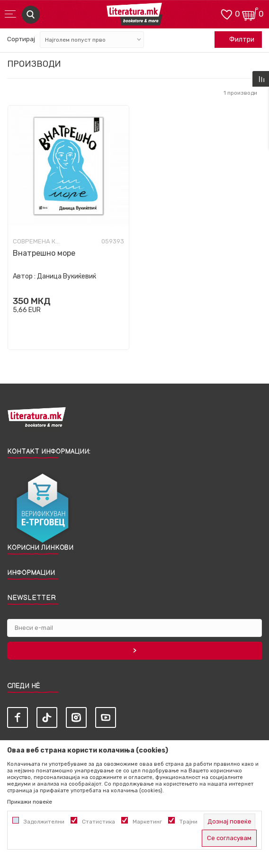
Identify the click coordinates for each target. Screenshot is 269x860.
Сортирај (21, 39)
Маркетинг (147, 821)
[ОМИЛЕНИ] (226, 13)
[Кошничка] (250, 13)
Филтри (236, 40)
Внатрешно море (44, 253)
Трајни (188, 821)
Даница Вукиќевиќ (66, 276)
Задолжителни (44, 821)
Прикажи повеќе (29, 802)
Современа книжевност (36, 241)
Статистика (98, 821)
